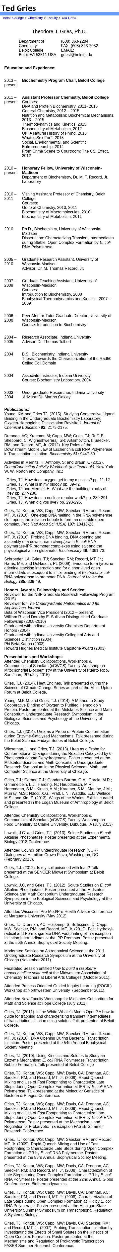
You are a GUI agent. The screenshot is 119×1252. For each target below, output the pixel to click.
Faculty (52, 18)
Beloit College (13, 18)
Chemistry (35, 18)
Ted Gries (68, 18)
